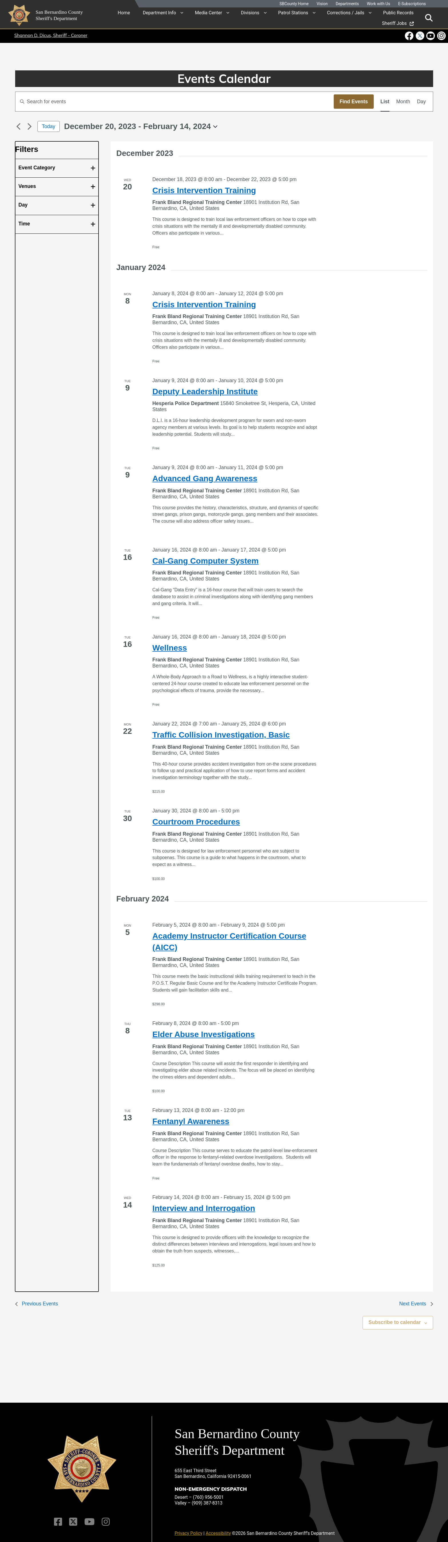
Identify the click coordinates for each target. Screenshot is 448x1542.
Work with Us (378, 4)
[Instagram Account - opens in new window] (441, 35)
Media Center (208, 12)
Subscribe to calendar (395, 1322)
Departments (347, 4)
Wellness (169, 647)
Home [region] (124, 12)
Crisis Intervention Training (204, 190)
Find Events (353, 101)
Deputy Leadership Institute (205, 391)
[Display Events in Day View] (421, 101)
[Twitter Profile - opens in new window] (419, 35)
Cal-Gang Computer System (205, 560)
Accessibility (218, 1529)
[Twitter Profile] (73, 1518)
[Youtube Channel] (89, 1518)
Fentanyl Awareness (190, 1121)
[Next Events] (29, 126)
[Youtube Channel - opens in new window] (430, 35)
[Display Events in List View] (385, 101)
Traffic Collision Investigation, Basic (221, 734)
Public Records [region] (398, 12)
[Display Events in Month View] (403, 101)
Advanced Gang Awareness (204, 478)
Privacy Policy (188, 1529)
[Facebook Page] (58, 1518)
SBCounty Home (294, 4)
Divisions (250, 12)
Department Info (159, 12)
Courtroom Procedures (196, 821)
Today (48, 126)
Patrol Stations (293, 12)
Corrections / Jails (346, 12)
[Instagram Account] (105, 1518)
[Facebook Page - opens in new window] (410, 35)
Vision (322, 4)
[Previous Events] (18, 126)
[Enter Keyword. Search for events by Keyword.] (174, 101)
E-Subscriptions (412, 4)
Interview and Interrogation (203, 1208)
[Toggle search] (428, 18)
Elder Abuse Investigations (203, 1034)
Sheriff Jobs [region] (397, 23)
